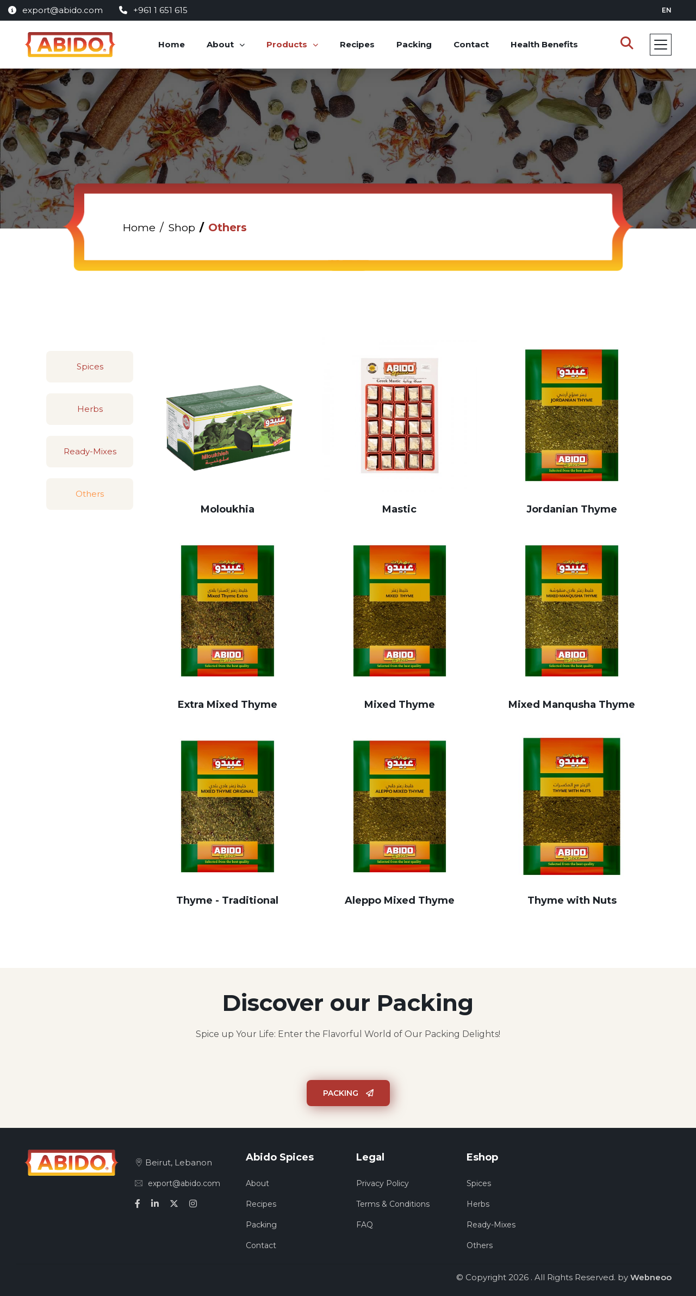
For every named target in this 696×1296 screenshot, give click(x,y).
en (667, 10)
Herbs (90, 409)
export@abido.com (55, 10)
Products (287, 44)
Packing (414, 44)
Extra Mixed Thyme (227, 705)
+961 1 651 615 (153, 10)
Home (172, 44)
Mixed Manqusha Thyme (571, 705)
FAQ (364, 1225)
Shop (182, 227)
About (220, 44)
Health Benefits (545, 44)
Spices (90, 366)
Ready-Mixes (90, 451)
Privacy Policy (382, 1183)
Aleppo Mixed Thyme (400, 900)
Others (90, 494)
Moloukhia (227, 509)
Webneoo (651, 1277)
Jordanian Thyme (571, 509)
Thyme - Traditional (227, 900)
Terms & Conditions (393, 1204)
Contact (471, 44)
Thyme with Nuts (572, 900)
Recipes (357, 44)
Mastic (399, 509)
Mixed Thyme (399, 705)
